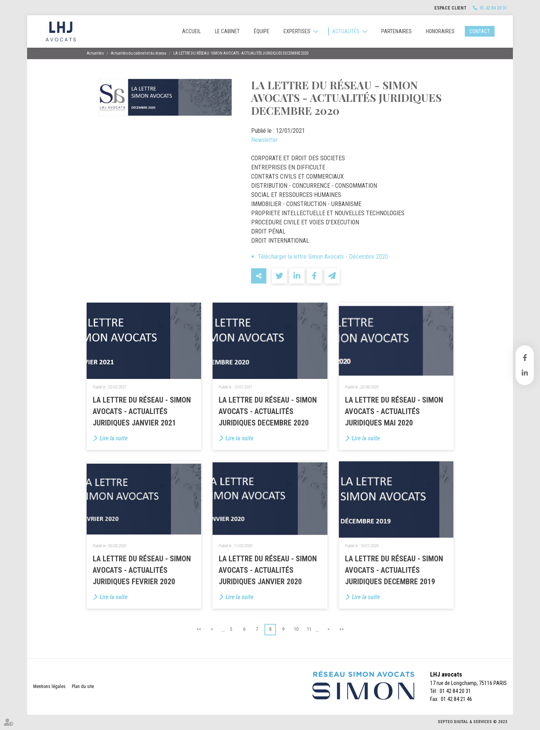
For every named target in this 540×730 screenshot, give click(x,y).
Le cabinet (227, 31)
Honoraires (440, 31)
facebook (525, 357)
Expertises (297, 31)
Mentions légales (49, 686)
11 (309, 629)
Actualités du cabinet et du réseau (138, 53)
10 (296, 629)
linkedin (525, 373)
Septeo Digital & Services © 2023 (472, 721)
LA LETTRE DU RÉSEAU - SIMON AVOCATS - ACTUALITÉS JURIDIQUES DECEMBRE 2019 (394, 570)
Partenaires (396, 31)
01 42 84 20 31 (493, 8)
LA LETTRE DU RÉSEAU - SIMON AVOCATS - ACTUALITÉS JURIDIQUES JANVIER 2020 (268, 570)
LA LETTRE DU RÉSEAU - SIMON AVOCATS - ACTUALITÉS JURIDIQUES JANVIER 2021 (142, 411)
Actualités (345, 31)
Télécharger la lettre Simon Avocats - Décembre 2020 (323, 256)
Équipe (261, 31)
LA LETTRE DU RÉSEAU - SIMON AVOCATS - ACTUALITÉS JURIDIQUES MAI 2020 (394, 411)
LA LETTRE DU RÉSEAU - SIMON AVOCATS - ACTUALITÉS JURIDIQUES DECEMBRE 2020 (241, 53)
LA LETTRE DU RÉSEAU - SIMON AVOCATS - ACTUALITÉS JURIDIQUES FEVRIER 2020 (142, 570)
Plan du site (83, 686)
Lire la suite (113, 438)
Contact (479, 31)
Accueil (191, 31)
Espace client (450, 8)
